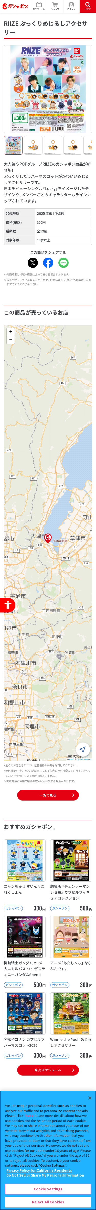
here (29, 1115)
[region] (48, 1150)
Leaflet (70, 759)
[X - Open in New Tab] (33, 263)
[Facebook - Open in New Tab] (48, 263)
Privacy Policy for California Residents (39, 1170)
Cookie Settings (48, 1189)
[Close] (89, 1098)
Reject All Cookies (48, 1202)
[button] (48, 538)
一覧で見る (48, 795)
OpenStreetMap (84, 759)
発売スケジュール (48, 1069)
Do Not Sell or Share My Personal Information (45, 1175)
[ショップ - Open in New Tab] (55, 6)
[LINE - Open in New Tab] (63, 263)
